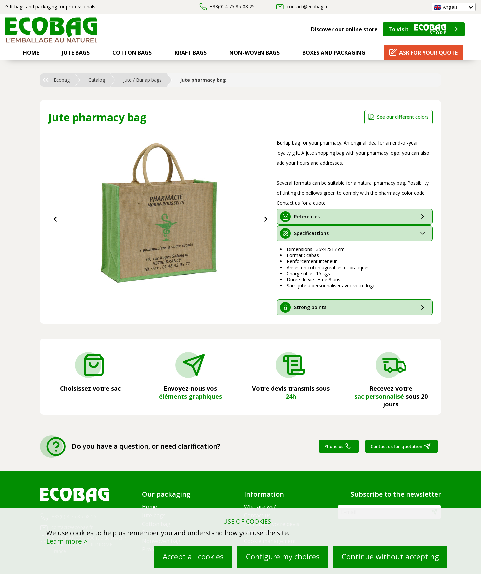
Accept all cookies (193, 556)
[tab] (355, 217)
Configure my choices (283, 556)
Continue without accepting (390, 556)
